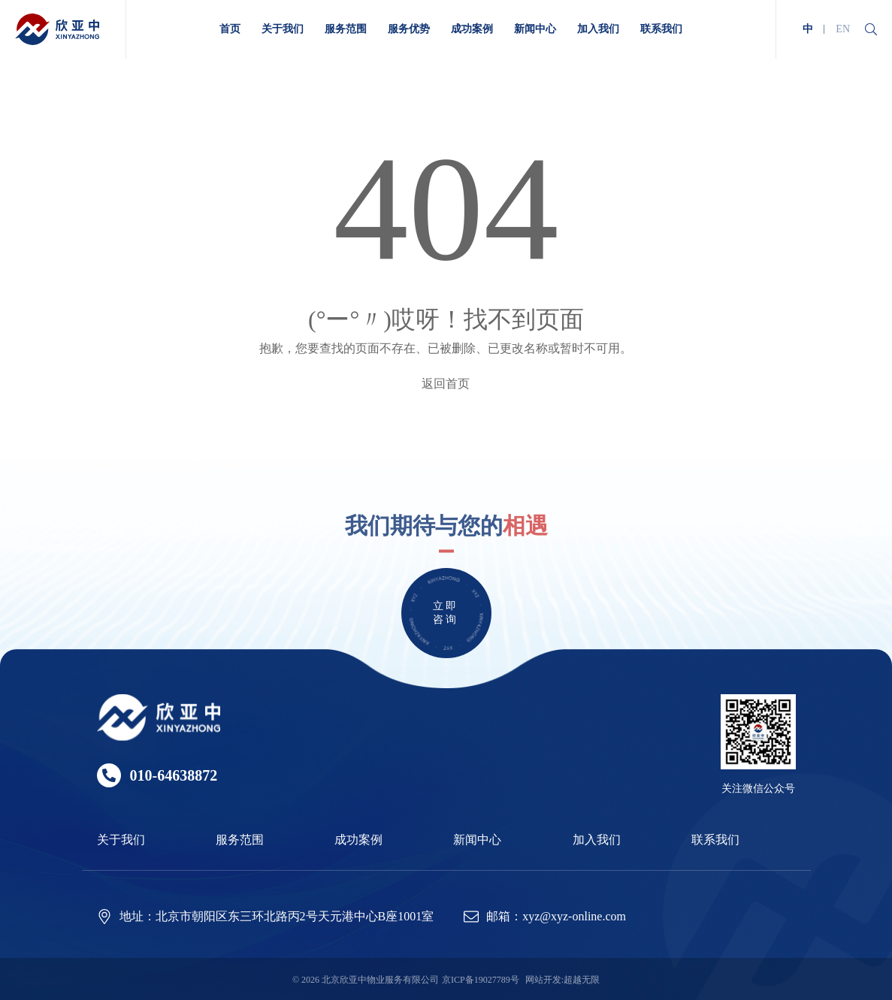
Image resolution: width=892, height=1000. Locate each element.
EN (843, 29)
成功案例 (358, 839)
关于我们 (121, 839)
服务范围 (240, 839)
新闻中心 (477, 839)
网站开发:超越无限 (562, 979)
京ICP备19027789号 (480, 979)
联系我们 (715, 839)
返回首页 (446, 383)
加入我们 (597, 839)
